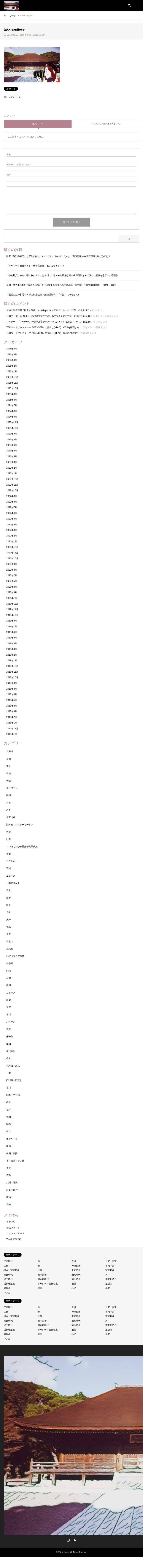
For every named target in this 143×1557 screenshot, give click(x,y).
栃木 (8, 1058)
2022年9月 (11, 496)
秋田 (8, 839)
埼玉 (8, 905)
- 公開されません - (20, 165)
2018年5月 (11, 700)
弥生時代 (76, 1279)
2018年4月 (11, 705)
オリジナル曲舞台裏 (48, 1283)
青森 (8, 780)
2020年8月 (11, 570)
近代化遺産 (9, 1283)
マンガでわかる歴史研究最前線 (22, 846)
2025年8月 (11, 394)
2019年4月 (11, 643)
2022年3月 (11, 530)
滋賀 (8, 1007)
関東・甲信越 (13, 1095)
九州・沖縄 (12, 1182)
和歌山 (9, 941)
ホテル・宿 (12, 1138)
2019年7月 (11, 626)
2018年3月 (11, 711)
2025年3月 (11, 399)
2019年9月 (11, 620)
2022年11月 (12, 485)
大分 (8, 919)
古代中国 (109, 1265)
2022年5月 (11, 518)
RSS (74, 1540)
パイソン (10, 1022)
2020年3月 (11, 592)
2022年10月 (12, 490)
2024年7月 (11, 405)
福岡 (8, 1117)
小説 (74, 1288)
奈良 (8, 766)
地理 (74, 1283)
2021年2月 (11, 535)
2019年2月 (11, 655)
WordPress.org (13, 1239)
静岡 (8, 985)
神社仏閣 (76, 1265)
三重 (8, 1073)
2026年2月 (11, 366)
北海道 (9, 751)
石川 (8, 1014)
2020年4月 (11, 587)
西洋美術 (42, 1274)
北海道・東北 (13, 1065)
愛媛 (8, 1029)
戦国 (40, 1288)
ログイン (10, 1222)
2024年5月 (11, 416)
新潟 (8, 978)
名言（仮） (12, 817)
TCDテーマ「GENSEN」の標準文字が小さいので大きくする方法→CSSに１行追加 (48, 316)
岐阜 (8, 1102)
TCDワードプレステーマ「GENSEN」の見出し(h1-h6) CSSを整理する (42, 327)
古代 (6, 1265)
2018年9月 (11, 683)
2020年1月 (11, 598)
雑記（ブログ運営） (16, 956)
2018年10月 (12, 677)
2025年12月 (12, 377)
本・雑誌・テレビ (15, 1160)
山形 (8, 897)
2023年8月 (11, 439)
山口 (8, 1131)
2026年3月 (11, 360)
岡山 (8, 1146)
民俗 (40, 1270)
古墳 (74, 1261)
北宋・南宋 (111, 1261)
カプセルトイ (13, 861)
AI (106, 1274)
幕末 (107, 1288)
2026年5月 (11, 348)
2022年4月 (11, 524)
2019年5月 (11, 637)
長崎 (8, 1204)
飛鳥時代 (76, 1274)
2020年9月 (11, 564)
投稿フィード (13, 1228)
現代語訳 (10, 1051)
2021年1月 (11, 541)
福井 (8, 1109)
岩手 (8, 810)
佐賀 (8, 832)
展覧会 (7, 1288)
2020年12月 (12, 547)
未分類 (9, 1036)
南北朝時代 (111, 1279)
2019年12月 (12, 603)
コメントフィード (15, 1233)
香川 (8, 1087)
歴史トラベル (63, 1552)
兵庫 (8, 802)
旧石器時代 (43, 1279)
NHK (8, 795)
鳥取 (8, 890)
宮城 (8, 868)
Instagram (68, 1540)
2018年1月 (11, 722)
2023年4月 (11, 456)
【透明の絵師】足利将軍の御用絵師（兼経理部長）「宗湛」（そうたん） (43, 294)
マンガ (7, 1292)
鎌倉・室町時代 (11, 1270)
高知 (8, 1197)
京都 (8, 759)
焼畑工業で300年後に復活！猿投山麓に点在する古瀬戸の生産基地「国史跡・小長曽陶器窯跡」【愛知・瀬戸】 (63, 285)
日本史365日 (12, 883)
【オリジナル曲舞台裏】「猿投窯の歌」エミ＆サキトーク (35, 266)
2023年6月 (11, 445)
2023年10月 (12, 428)
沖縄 (8, 970)
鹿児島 (9, 948)
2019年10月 (12, 615)
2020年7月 (11, 575)
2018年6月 (11, 694)
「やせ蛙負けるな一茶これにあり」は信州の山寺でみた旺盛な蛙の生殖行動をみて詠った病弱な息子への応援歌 (62, 275)
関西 (8, 1124)
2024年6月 (11, 411)
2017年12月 (12, 728)
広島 (8, 1175)
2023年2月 (11, 468)
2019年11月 (12, 609)
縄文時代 (8, 1279)
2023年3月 (11, 462)
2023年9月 (11, 433)
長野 (8, 934)
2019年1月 (11, 660)
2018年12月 (12, 666)
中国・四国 (12, 1153)
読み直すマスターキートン (19, 824)
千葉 (8, 854)
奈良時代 (8, 1274)
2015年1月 (11, 734)
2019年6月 (11, 632)
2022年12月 (12, 479)
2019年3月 (11, 649)
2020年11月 (12, 552)
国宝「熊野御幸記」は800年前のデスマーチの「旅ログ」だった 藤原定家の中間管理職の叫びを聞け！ (58, 256)
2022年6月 (11, 513)
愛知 (8, 1044)
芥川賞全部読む (14, 1080)
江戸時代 (8, 1261)
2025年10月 (12, 388)
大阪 (8, 912)
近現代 (108, 1283)
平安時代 (76, 1270)
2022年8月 (11, 501)
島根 (8, 773)
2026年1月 (11, 371)
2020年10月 (12, 558)
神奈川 (9, 963)
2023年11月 (12, 422)
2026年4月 (11, 354)
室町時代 (109, 1270)
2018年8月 (11, 689)
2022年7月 (11, 507)
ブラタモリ (12, 788)
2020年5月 (11, 581)
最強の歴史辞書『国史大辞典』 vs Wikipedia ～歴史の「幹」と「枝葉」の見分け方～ (49, 310)
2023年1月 (11, 473)
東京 (8, 1168)
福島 (8, 927)
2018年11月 (12, 672)
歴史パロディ (13, 1190)
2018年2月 (11, 717)
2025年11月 (12, 383)
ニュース (10, 876)
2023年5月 (11, 450)
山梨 (8, 1000)
